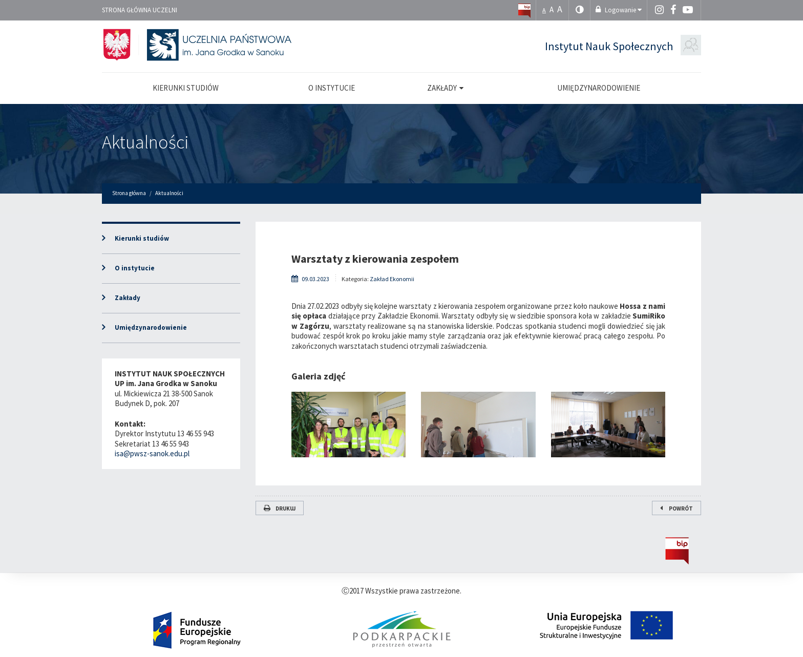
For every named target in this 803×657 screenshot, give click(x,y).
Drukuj (279, 508)
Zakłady (127, 297)
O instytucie (135, 268)
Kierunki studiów (142, 238)
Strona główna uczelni (139, 10)
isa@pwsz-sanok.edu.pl (152, 453)
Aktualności (145, 142)
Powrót (676, 508)
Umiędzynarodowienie (151, 327)
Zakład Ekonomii (392, 279)
